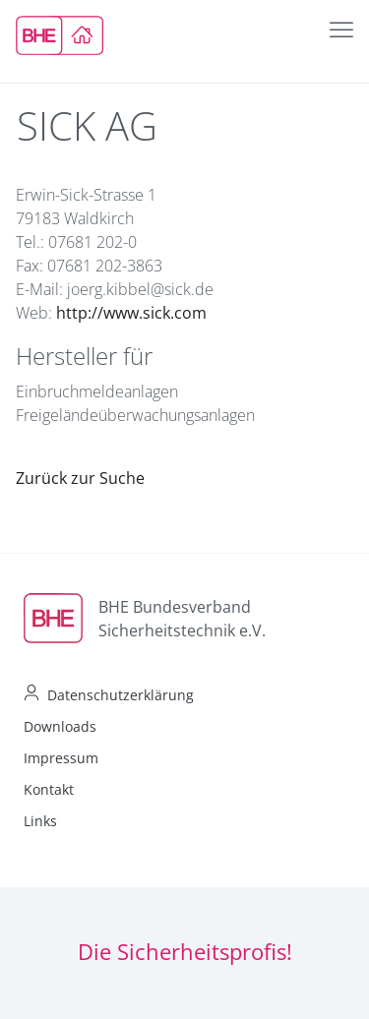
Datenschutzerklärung (120, 695)
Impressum (61, 758)
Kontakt (49, 789)
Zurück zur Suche (80, 478)
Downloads (60, 726)
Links (40, 820)
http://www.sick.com (131, 313)
